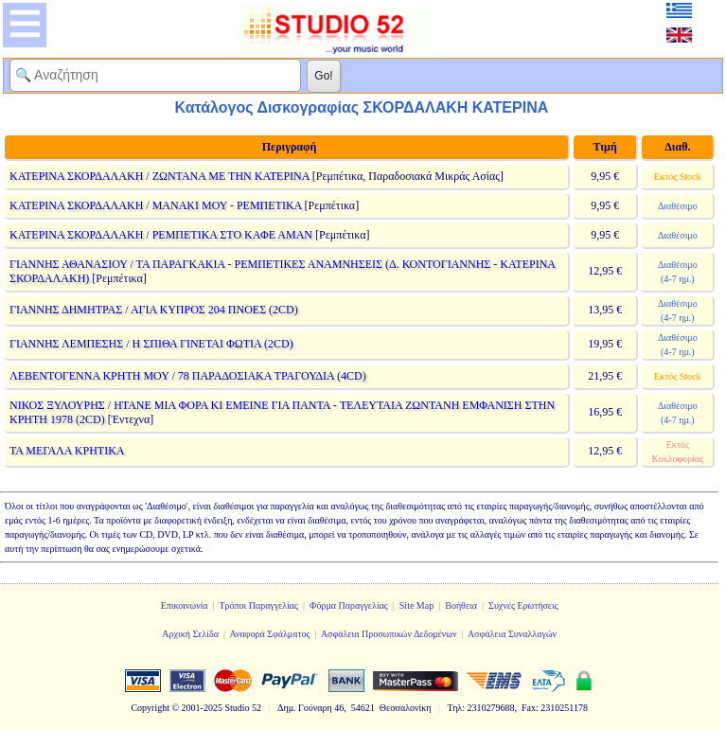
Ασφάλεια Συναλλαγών (512, 634)
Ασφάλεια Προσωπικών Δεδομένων (389, 634)
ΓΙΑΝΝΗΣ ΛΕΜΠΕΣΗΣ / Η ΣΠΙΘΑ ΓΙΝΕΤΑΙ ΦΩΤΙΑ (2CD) (151, 343)
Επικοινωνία (184, 605)
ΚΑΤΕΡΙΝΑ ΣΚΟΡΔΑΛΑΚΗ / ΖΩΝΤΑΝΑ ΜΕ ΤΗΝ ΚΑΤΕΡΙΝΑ (159, 176)
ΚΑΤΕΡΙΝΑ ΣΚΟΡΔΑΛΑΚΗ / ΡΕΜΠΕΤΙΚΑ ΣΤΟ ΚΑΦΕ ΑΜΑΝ (160, 234)
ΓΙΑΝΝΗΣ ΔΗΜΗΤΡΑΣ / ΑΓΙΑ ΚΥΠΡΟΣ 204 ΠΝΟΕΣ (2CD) (153, 309)
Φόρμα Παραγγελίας (349, 605)
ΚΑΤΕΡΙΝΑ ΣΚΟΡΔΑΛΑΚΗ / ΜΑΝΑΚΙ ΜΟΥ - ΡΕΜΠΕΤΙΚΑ (155, 205)
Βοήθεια (461, 605)
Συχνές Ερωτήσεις (523, 605)
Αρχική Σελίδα (190, 634)
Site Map (416, 605)
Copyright (150, 707)
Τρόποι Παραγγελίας (258, 605)
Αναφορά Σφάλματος (269, 634)
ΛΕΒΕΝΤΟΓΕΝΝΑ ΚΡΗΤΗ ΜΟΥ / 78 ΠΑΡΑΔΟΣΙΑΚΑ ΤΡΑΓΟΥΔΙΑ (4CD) (187, 375)
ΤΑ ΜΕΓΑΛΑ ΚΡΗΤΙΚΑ (66, 450)
